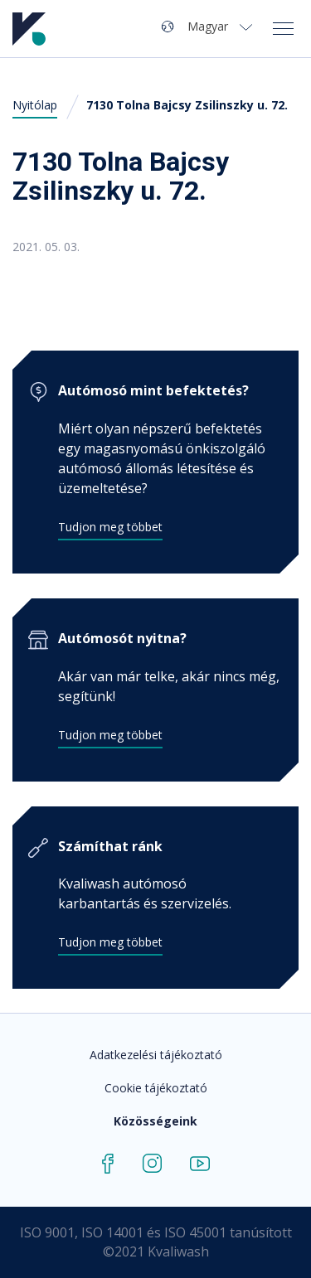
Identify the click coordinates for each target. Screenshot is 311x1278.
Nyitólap (34, 105)
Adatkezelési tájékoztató (156, 1055)
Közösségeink (155, 1121)
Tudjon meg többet (110, 527)
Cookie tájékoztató (155, 1088)
